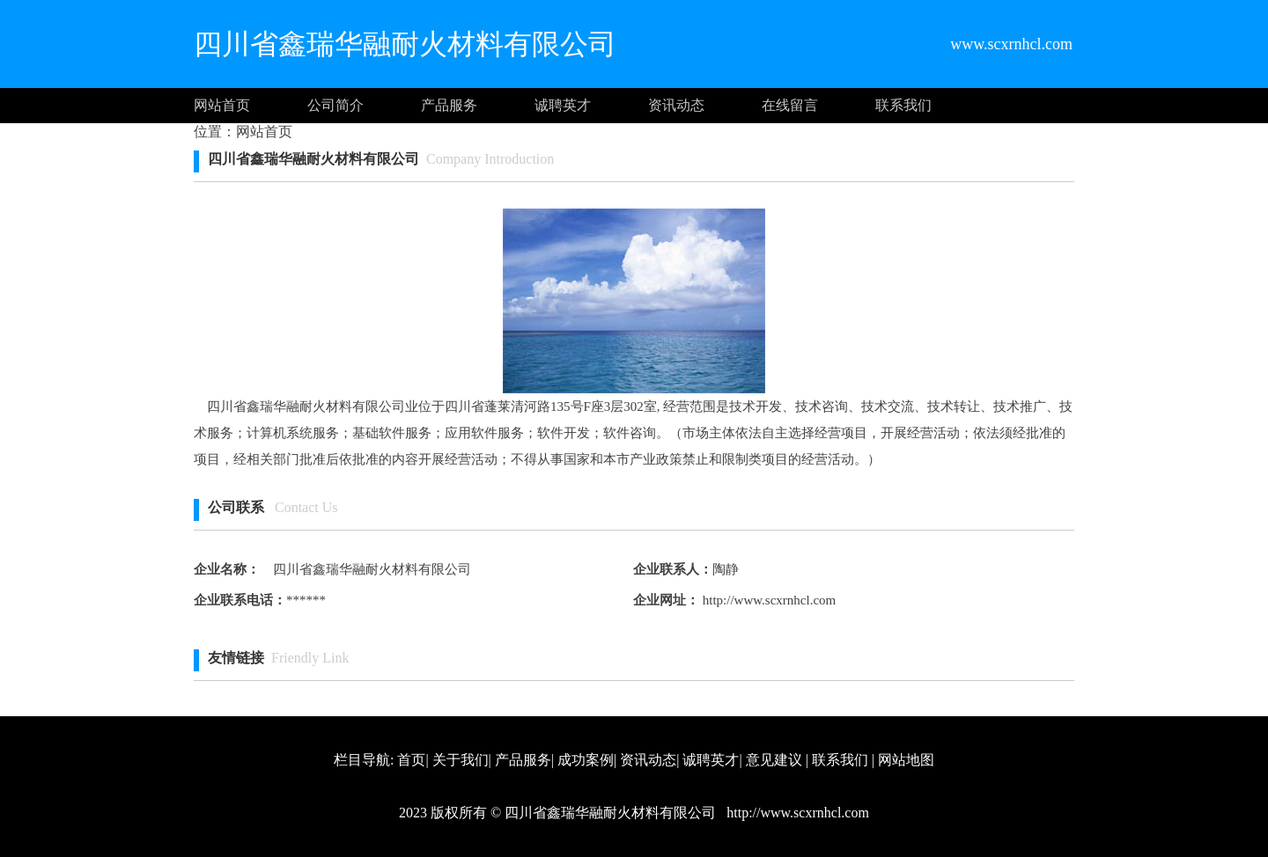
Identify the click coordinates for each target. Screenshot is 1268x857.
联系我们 (903, 105)
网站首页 (222, 105)
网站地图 (906, 759)
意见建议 (774, 759)
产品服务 (449, 105)
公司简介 (335, 105)
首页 (411, 759)
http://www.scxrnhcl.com (767, 600)
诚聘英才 (562, 105)
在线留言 (790, 105)
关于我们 (460, 759)
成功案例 (585, 759)
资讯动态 (676, 105)
